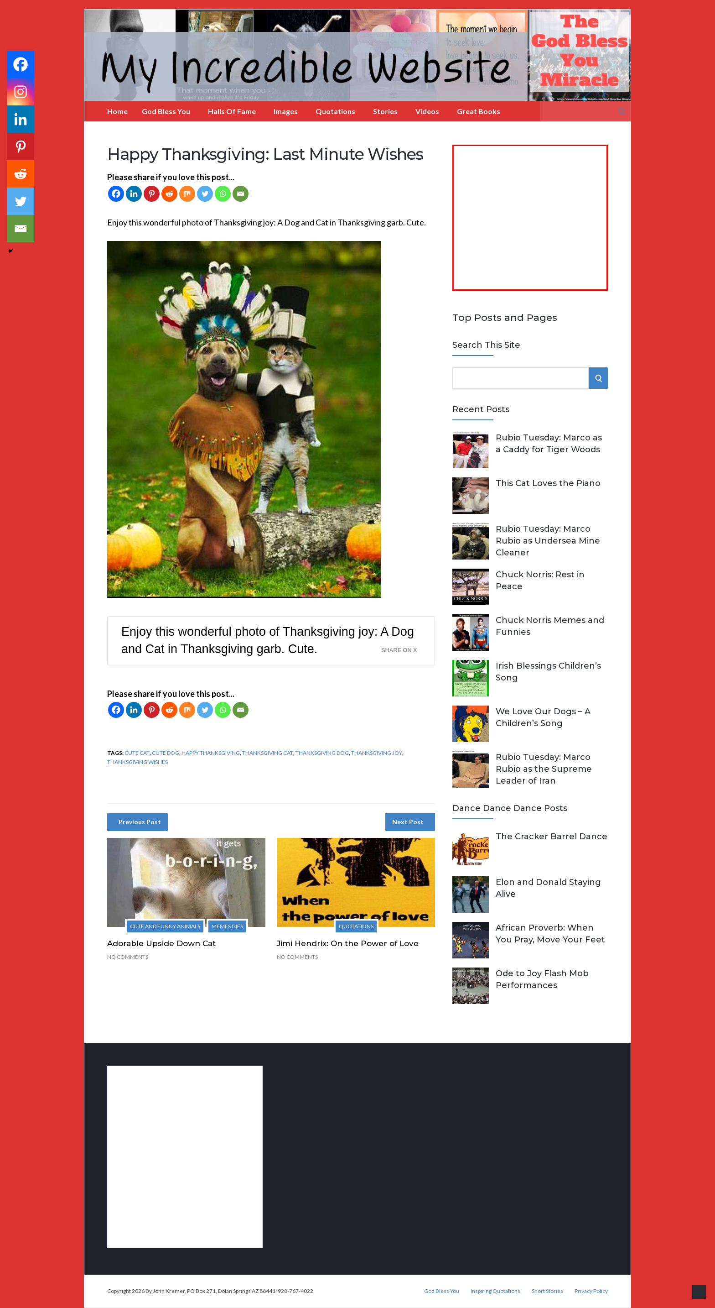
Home (117, 111)
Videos (427, 111)
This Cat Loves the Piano (548, 483)
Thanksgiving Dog (322, 752)
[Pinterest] (152, 194)
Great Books (478, 111)
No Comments (127, 956)
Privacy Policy (591, 1291)
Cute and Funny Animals (165, 926)
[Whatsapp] (223, 194)
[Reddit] (169, 194)
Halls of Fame (232, 111)
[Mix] (187, 194)
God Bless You (166, 111)
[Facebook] (116, 194)
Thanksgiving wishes (137, 762)
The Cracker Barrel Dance (551, 837)
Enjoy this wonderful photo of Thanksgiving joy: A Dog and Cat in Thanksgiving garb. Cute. (267, 640)
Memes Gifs (227, 926)
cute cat (137, 752)
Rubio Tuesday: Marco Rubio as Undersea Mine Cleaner (548, 541)
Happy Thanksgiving (210, 752)
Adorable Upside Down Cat (161, 943)
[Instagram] (20, 91)
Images (286, 111)
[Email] (241, 194)
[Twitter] (205, 194)
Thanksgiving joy (376, 752)
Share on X (399, 650)
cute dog (165, 752)
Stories (385, 111)
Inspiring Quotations (495, 1291)
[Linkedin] (134, 194)
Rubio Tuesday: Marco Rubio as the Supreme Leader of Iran (544, 769)
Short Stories (547, 1291)
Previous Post (140, 822)
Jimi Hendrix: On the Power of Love (348, 943)
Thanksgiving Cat (267, 752)
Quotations (335, 111)
